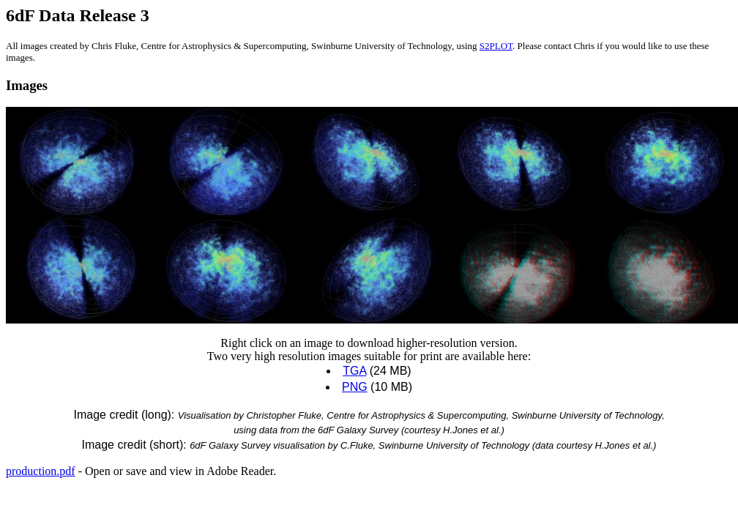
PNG (355, 387)
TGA (354, 371)
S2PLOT (496, 45)
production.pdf (40, 471)
